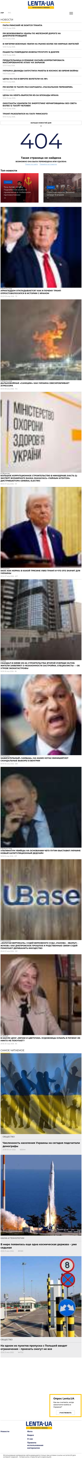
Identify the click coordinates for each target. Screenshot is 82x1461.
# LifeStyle (4, 1036)
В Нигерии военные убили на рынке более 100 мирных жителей (41, 44)
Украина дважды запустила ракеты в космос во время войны (40, 71)
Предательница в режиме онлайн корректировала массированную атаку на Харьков (33, 61)
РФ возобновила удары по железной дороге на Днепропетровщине (32, 34)
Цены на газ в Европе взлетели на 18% (25, 79)
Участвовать (65, 1413)
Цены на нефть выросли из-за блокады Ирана (31, 95)
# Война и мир (6, 289)
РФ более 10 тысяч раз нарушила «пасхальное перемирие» (38, 87)
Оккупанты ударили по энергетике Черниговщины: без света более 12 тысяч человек (40, 104)
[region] (65, 1375)
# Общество (5, 473)
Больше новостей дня (41, 123)
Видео (30, 1435)
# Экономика (6, 941)
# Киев (3, 661)
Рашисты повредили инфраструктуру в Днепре (31, 52)
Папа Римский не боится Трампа (22, 25)
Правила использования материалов (35, 1445)
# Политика (5, 569)
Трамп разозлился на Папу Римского (25, 114)
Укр (2, 13)
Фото (30, 1431)
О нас (30, 1439)
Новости (5, 1431)
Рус (9, 13)
